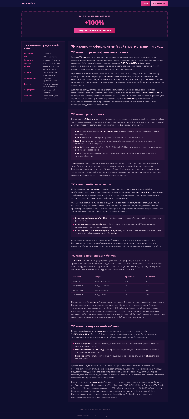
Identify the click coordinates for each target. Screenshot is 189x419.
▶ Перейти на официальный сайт (94, 31)
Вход (145, 4)
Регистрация (159, 4)
